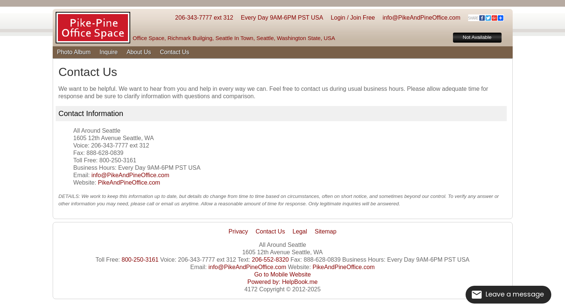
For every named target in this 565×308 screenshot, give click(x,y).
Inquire (108, 52)
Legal (300, 231)
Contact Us (174, 52)
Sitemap (325, 231)
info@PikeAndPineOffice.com (421, 17)
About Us (139, 52)
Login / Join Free (353, 17)
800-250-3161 (140, 259)
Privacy (238, 231)
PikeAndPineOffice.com (129, 182)
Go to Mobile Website (282, 274)
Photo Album (74, 52)
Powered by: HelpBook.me (282, 282)
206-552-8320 (270, 259)
